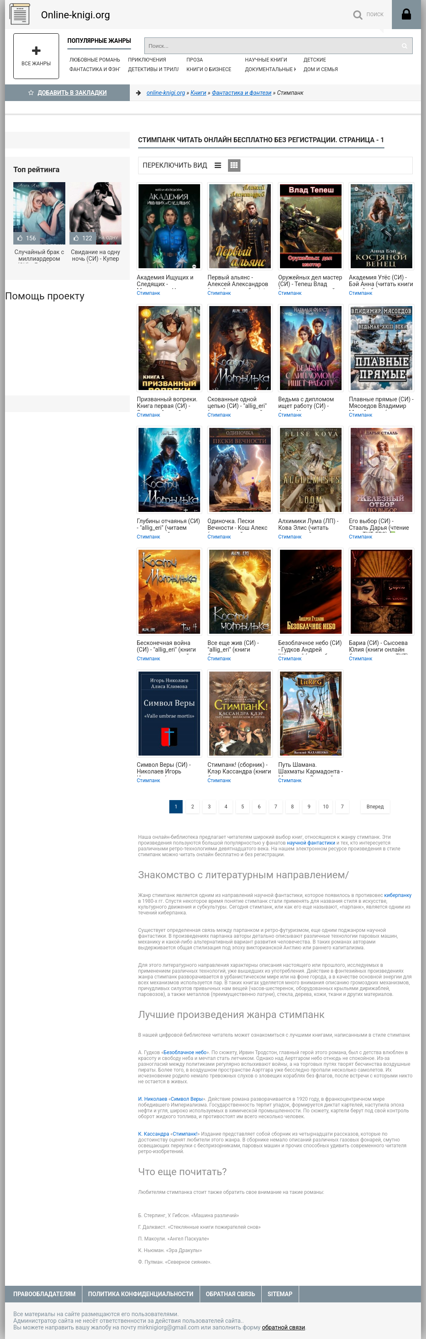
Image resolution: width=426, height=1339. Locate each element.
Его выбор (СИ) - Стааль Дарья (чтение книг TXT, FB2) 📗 (379, 525)
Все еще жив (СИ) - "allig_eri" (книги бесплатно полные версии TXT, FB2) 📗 (235, 647)
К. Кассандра (153, 1134)
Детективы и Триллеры (159, 69)
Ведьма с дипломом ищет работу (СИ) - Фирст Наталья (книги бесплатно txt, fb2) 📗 (308, 403)
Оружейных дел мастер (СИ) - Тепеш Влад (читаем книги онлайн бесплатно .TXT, (310, 281)
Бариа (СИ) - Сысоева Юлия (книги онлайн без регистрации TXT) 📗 (379, 647)
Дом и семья (321, 69)
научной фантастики (311, 843)
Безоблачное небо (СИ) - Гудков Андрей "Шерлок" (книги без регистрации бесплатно (310, 647)
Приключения (147, 60)
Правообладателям (44, 1294)
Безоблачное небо (184, 1052)
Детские (315, 60)
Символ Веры (187, 1099)
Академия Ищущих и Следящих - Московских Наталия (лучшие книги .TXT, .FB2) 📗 (166, 281)
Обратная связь (230, 1294)
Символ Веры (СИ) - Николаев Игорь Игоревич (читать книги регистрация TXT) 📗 (169, 768)
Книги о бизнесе (208, 69)
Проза (194, 60)
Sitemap (279, 1294)
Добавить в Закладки (67, 92)
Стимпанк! (185, 1134)
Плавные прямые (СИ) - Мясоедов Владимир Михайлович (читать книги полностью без (381, 403)
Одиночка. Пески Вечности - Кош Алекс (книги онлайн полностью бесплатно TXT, (238, 525)
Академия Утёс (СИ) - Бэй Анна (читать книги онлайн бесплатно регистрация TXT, (381, 281)
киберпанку (398, 895)
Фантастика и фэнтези (100, 69)
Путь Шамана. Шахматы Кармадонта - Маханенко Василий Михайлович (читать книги (310, 768)
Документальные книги (278, 69)
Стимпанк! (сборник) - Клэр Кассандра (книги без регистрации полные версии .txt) (239, 768)
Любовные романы (95, 60)
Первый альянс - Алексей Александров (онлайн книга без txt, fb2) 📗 (238, 281)
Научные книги (266, 60)
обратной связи (283, 1327)
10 (326, 807)
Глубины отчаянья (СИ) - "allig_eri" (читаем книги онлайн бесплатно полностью (168, 525)
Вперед (375, 807)
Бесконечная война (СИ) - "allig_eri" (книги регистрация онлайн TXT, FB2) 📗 (166, 647)
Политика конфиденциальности (140, 1294)
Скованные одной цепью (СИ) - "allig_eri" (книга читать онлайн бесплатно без (237, 403)
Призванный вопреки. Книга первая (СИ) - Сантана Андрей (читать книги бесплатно (167, 403)
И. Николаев (152, 1099)
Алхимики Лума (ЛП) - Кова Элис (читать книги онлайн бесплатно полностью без (308, 525)
